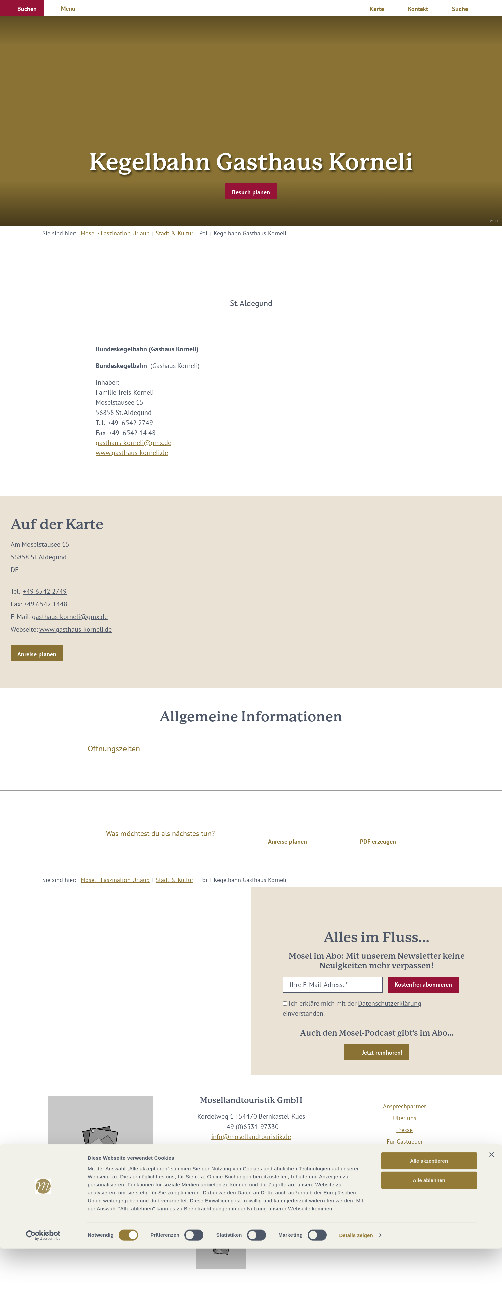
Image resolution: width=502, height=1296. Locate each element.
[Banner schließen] (491, 1201)
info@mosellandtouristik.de (251, 1136)
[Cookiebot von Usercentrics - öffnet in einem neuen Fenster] (43, 1283)
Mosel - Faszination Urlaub (115, 233)
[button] (22, 8)
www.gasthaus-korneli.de (132, 452)
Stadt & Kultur (174, 233)
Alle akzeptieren (429, 1208)
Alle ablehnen (429, 1227)
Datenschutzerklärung (389, 1003)
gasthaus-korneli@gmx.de (133, 442)
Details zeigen (356, 1283)
